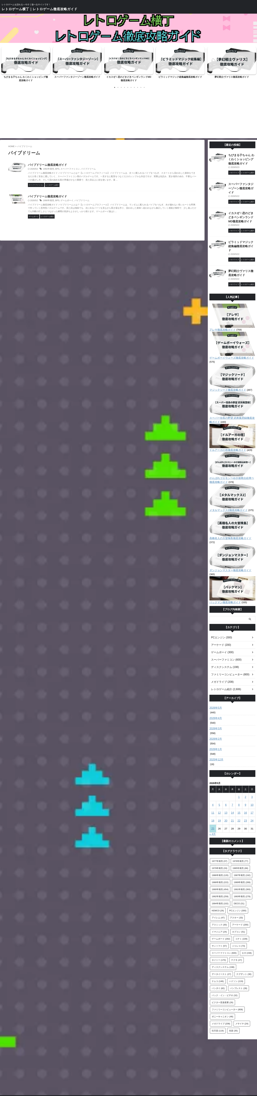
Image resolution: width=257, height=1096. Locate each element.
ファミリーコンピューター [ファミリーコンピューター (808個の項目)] (227, 984)
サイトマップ (133, 1074)
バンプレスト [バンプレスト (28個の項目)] (238, 962)
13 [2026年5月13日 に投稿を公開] (226, 787)
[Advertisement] (128, 114)
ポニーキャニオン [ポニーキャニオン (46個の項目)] (222, 991)
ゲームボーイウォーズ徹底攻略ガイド (228, 344)
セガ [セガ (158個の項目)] (247, 927)
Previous (4, 64)
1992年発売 (64, 169)
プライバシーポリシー (153, 1074)
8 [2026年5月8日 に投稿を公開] (239, 779)
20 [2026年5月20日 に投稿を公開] (226, 795)
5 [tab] (127, 87)
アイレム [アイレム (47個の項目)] (218, 892)
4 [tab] (124, 87)
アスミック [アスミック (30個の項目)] (219, 899)
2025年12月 (215, 734)
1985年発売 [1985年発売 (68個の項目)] (240, 842)
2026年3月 (214, 703)
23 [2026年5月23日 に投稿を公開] (245, 795)
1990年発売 (64, 201)
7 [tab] (134, 87)
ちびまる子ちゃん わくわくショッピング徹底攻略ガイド (241, 159)
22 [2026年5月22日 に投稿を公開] (238, 795)
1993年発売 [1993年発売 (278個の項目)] (242, 871)
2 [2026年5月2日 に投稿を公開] (245, 771)
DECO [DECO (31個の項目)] (239, 878)
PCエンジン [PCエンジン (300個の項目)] (237, 885)
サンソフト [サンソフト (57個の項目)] (219, 920)
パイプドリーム (101, 169)
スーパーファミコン (84, 169)
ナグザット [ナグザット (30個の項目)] (243, 948)
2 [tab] (118, 87)
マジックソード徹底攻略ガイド (225, 372)
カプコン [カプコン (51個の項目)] (238, 906)
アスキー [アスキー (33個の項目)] (236, 892)
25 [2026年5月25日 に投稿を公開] (212, 803)
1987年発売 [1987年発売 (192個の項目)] (242, 849)
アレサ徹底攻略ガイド (220, 316)
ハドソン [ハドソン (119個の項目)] (236, 955)
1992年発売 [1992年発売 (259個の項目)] (220, 871)
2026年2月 (214, 713)
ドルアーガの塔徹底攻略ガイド (225, 432)
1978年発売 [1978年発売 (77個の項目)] (240, 835)
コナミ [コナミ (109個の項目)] (241, 913)
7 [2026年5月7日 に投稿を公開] (232, 779)
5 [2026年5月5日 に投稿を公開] (219, 779)
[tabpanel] (25, 65)
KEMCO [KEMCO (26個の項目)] (218, 885)
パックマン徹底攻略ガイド (223, 576)
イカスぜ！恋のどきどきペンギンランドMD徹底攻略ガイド (241, 210)
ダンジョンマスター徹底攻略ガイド (227, 548)
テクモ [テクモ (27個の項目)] (236, 934)
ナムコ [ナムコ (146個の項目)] (218, 955)
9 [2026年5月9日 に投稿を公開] (245, 779)
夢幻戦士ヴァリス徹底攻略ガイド (232, 77)
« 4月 (212, 808)
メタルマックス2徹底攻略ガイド (226, 492)
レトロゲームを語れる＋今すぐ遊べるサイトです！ (128, 1081)
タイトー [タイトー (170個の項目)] (219, 934)
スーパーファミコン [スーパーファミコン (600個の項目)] (224, 927)
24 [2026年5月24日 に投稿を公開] (252, 795)
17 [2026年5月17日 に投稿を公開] (252, 787)
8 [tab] (137, 87)
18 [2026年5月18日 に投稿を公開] (212, 795)
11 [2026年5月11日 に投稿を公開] (212, 787)
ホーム (97, 1074)
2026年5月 (214, 682)
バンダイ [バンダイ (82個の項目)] (218, 962)
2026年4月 (214, 692)
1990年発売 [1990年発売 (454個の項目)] (220, 864)
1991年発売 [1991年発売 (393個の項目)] (242, 864)
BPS (72, 169)
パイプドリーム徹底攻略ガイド (71, 165)
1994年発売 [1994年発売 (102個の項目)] (220, 878)
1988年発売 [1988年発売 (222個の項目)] (220, 856)
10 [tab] (144, 87)
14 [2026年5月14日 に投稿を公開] (232, 787)
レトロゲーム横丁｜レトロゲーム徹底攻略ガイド (39, 9)
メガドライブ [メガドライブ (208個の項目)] (221, 998)
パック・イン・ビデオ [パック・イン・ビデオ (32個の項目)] (224, 969)
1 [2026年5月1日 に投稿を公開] (239, 771)
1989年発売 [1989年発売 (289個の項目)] (242, 856)
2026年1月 (214, 723)
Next (253, 64)
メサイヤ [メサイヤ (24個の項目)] (241, 998)
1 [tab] (114, 87)
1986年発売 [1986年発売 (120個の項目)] (220, 849)
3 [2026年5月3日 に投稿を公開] (252, 771)
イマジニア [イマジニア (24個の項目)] (219, 906)
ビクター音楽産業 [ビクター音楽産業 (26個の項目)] (222, 977)
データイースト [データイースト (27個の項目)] (221, 948)
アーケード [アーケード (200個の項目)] (240, 899)
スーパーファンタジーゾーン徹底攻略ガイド (77, 77)
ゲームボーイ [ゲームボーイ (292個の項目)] (221, 913)
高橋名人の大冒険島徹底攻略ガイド (227, 520)
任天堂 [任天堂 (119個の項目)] (218, 1005)
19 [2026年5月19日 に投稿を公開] (219, 795)
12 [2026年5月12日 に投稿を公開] (219, 787)
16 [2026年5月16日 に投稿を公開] (245, 787)
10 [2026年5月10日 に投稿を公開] (252, 779)
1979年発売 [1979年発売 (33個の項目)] (219, 842)
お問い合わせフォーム (113, 1074)
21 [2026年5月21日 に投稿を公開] (232, 795)
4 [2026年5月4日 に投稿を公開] (212, 779)
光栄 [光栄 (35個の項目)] (233, 1005)
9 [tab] (141, 87)
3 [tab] (121, 87)
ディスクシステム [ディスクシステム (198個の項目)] (223, 941)
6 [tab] (131, 87)
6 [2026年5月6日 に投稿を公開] (225, 779)
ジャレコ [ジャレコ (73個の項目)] (238, 920)
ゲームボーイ (81, 201)
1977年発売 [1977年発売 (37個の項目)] (219, 835)
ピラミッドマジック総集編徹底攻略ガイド (180, 77)
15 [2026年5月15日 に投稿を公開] (238, 787)
